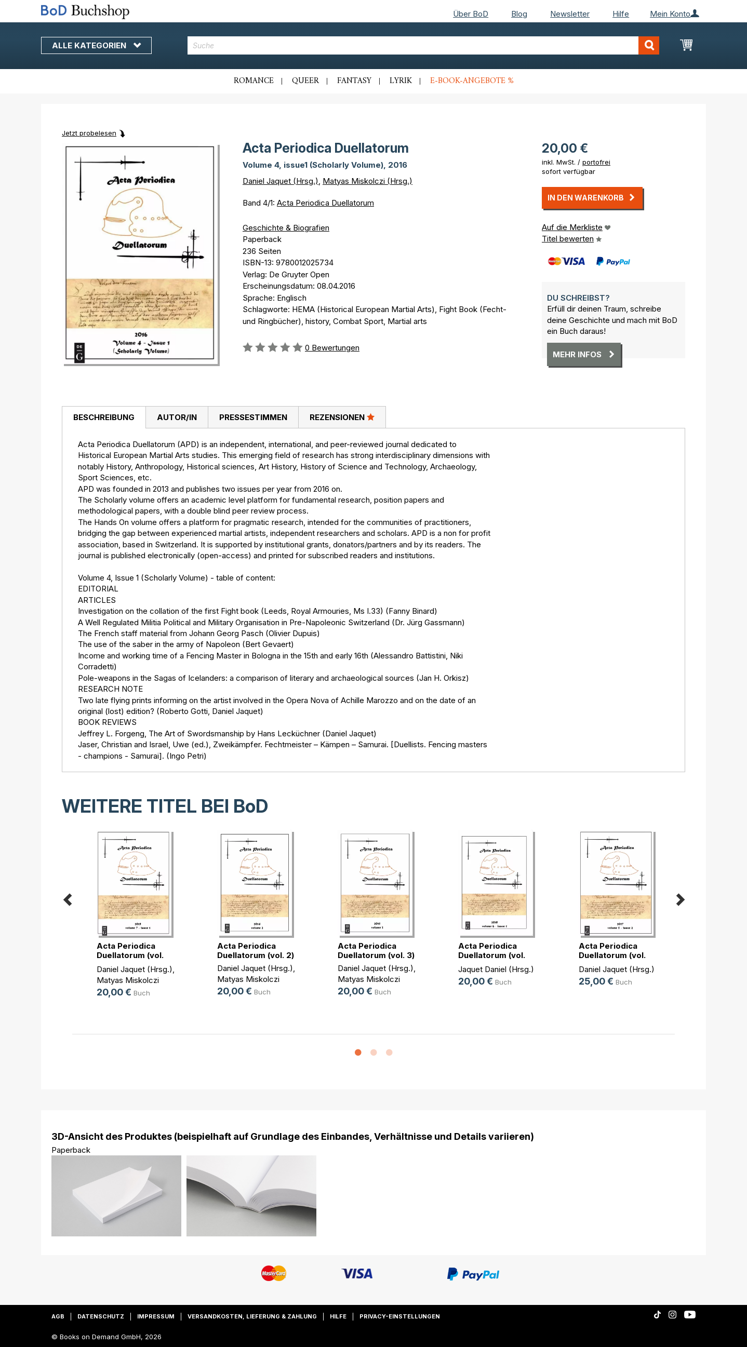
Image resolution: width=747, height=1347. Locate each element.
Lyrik (401, 81)
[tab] (103, 417)
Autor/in (177, 417)
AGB (57, 1316)
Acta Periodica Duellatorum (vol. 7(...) (130, 955)
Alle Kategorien (96, 45)
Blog (519, 14)
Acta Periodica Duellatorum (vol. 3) (376, 950)
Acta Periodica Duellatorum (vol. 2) (255, 950)
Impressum (156, 1316)
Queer (305, 81)
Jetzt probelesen (89, 133)
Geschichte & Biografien (286, 228)
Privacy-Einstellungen (399, 1316)
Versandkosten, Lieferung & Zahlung (252, 1316)
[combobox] (424, 45)
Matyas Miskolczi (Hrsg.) (367, 181)
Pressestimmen (253, 417)
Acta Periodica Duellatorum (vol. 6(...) (491, 955)
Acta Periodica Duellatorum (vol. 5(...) (612, 955)
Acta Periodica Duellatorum (325, 203)
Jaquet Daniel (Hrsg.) (496, 969)
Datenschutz (100, 1316)
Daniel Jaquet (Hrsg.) (280, 181)
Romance (254, 81)
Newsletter (570, 14)
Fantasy (354, 81)
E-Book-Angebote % (472, 81)
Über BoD (470, 14)
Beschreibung (104, 417)
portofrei (596, 162)
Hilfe (620, 14)
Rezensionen (342, 417)
